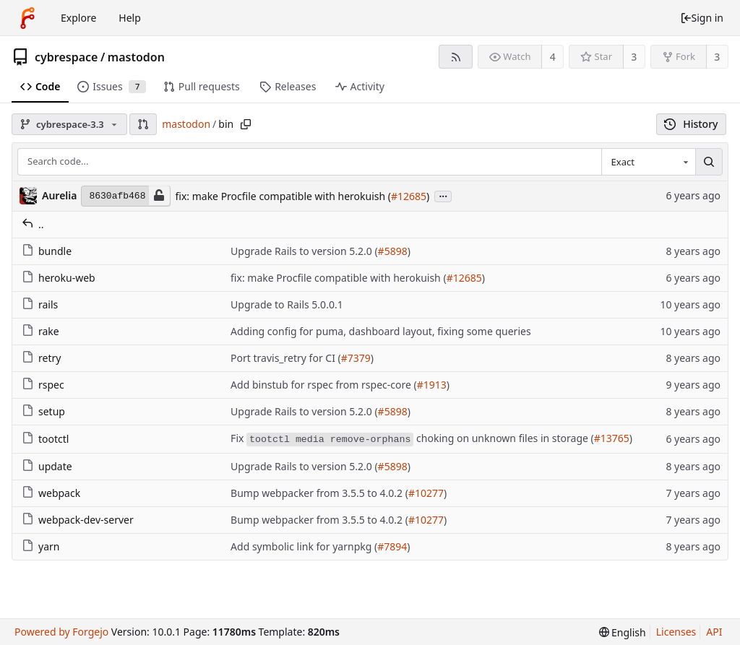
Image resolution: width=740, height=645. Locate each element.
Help (130, 18)
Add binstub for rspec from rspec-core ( (324, 384)
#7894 (392, 546)
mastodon (136, 57)
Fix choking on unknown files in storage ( (412, 438)
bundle (47, 251)
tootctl (45, 439)
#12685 (408, 196)
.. (33, 224)
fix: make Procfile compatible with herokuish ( (283, 196)
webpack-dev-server (78, 520)
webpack (51, 493)
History (691, 124)
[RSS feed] (456, 57)
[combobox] (648, 162)
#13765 (611, 438)
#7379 (356, 358)
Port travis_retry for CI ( (286, 358)
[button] (143, 124)
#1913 (432, 384)
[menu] (622, 632)
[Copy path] (246, 124)
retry (41, 358)
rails (40, 304)
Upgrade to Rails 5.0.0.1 (287, 304)
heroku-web (58, 278)
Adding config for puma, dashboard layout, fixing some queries (381, 331)
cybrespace (66, 57)
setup (43, 411)
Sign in (701, 18)
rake (40, 331)
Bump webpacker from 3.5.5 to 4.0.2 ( (319, 493)
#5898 (393, 251)
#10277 (426, 493)
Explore (78, 18)
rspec (43, 384)
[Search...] (709, 162)
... (443, 195)
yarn (40, 546)
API (714, 631)
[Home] (27, 18)
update (47, 466)
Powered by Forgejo (61, 631)
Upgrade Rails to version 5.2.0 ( (304, 251)
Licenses (676, 631)
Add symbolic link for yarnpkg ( (304, 546)
